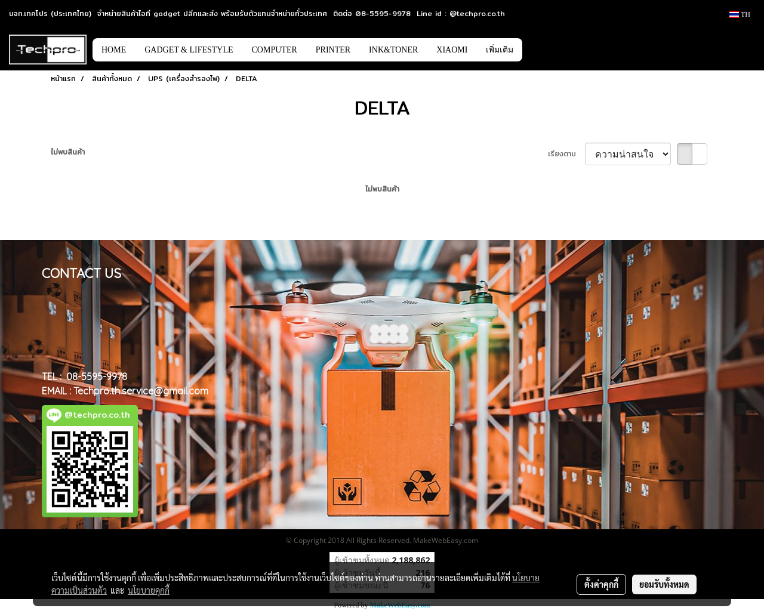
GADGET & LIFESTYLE (188, 49)
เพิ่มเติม (499, 49)
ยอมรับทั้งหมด (664, 584)
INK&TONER (393, 49)
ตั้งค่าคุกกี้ (601, 584)
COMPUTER (274, 49)
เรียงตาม (566, 154)
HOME (113, 49)
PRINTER (333, 49)
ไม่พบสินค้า (68, 152)
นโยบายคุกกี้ (149, 590)
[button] (540, 49)
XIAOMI (451, 49)
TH (739, 14)
